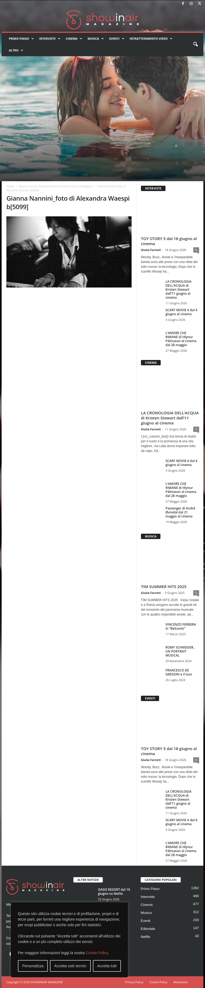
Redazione (181, 982)
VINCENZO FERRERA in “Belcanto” (180, 626)
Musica (96, 38)
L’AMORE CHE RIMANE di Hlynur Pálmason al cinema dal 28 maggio (180, 339)
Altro (16, 50)
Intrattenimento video (151, 38)
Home (10, 186)
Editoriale (148, 929)
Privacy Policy (134, 982)
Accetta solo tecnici (70, 966)
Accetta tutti (107, 966)
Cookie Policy (97, 953)
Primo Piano (21, 38)
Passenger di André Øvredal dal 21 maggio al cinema (180, 512)
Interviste (50, 38)
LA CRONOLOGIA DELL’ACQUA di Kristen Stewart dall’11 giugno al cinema (178, 289)
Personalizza (33, 966)
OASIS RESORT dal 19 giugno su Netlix (114, 891)
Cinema (74, 38)
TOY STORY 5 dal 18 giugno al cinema (169, 241)
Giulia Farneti (151, 250)
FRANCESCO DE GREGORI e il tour (178, 672)
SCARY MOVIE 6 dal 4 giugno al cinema (181, 312)
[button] (195, 44)
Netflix (145, 937)
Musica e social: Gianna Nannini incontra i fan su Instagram (55, 186)
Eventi (116, 38)
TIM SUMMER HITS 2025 (163, 586)
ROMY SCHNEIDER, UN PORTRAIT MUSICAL (179, 651)
